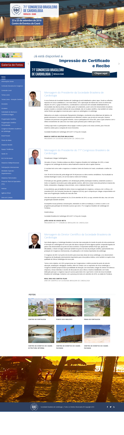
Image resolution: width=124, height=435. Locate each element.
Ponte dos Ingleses (64, 319)
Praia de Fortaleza (92, 319)
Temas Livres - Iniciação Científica (12, 99)
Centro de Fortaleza (37, 319)
